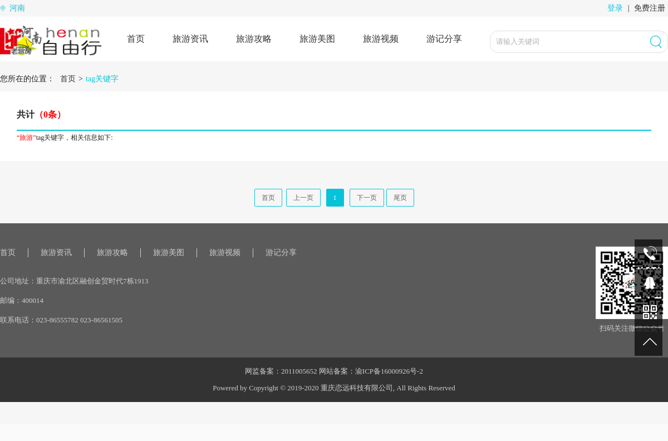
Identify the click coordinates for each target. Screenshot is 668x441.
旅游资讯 (190, 38)
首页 (136, 38)
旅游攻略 (254, 38)
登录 (615, 8)
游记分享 (444, 38)
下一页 (367, 198)
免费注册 (649, 8)
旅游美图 (317, 38)
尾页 (400, 198)
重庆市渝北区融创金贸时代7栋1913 (92, 281)
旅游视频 (381, 38)
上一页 (303, 198)
